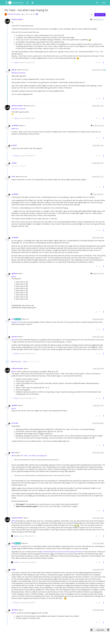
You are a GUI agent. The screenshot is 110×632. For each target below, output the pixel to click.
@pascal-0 (15, 128)
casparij (13, 163)
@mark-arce (15, 322)
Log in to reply (100, 15)
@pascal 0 (22, 125)
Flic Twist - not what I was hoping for (34, 456)
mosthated (14, 125)
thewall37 (14, 405)
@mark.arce (25, 319)
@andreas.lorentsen (23, 70)
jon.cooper (14, 423)
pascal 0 (14, 145)
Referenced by (16, 361)
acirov (13, 176)
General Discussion (14, 14)
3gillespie (14, 273)
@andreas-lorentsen (18, 73)
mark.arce (14, 336)
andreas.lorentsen (17, 19)
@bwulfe (25, 543)
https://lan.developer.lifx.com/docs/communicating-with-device (61, 552)
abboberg (14, 610)
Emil (12, 319)
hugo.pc (14, 70)
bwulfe (13, 569)
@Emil (20, 273)
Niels (13, 452)
